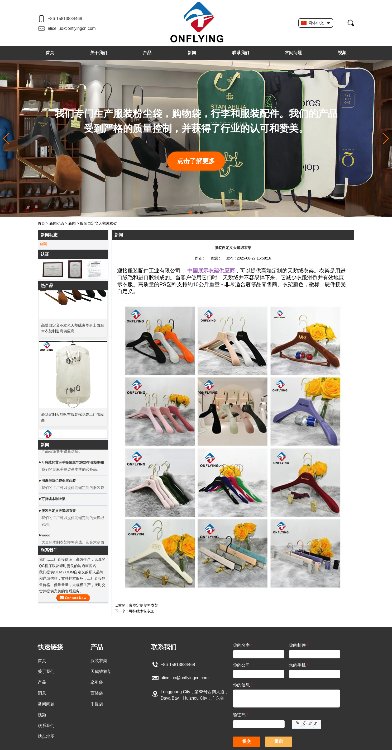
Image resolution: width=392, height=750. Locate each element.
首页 (50, 52)
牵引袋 (96, 682)
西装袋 (96, 693)
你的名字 (242, 645)
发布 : (231, 258)
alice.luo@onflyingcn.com (72, 28)
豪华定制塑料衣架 (143, 605)
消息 (42, 693)
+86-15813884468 (65, 18)
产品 (147, 52)
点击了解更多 (196, 160)
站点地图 (46, 736)
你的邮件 (298, 645)
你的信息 (242, 685)
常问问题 (293, 52)
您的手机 (298, 665)
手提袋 (96, 704)
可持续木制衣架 (142, 611)
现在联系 (73, 597)
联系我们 (240, 52)
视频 (342, 52)
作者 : (200, 258)
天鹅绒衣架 (101, 671)
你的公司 (241, 665)
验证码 (240, 715)
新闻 (192, 52)
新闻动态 (56, 223)
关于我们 (98, 52)
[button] (190, 212)
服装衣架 (98, 660)
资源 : (216, 258)
